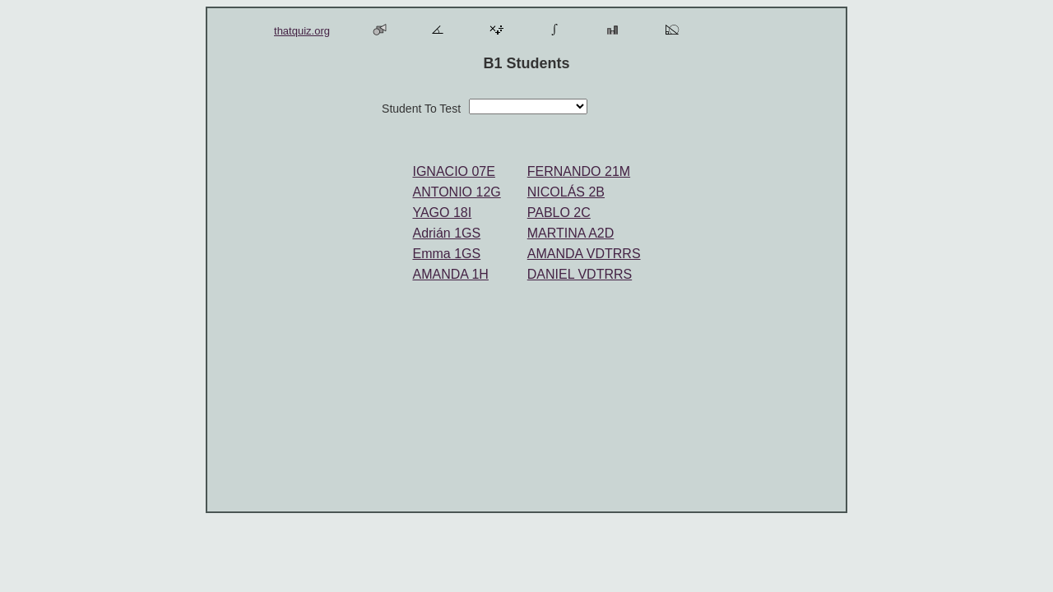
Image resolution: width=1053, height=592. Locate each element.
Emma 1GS (446, 254)
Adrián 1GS (446, 233)
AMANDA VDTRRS (584, 254)
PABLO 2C (559, 213)
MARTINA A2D (571, 233)
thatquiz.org (302, 31)
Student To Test (421, 108)
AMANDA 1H (450, 274)
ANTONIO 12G (456, 192)
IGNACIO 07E (453, 171)
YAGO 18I (441, 213)
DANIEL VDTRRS (579, 274)
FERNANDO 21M (578, 171)
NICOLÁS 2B (566, 192)
